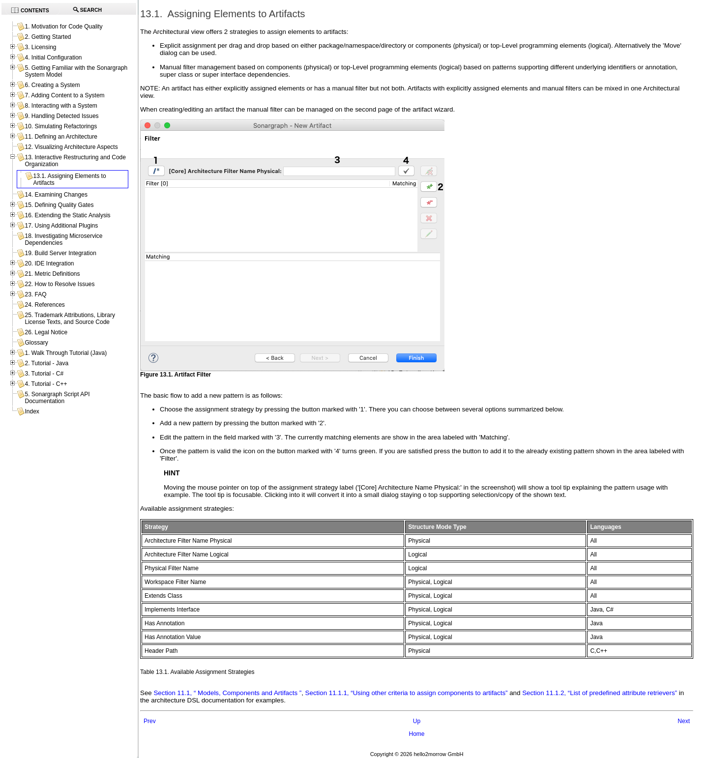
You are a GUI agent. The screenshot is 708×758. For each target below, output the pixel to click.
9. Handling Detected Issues (61, 116)
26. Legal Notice (46, 332)
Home (416, 733)
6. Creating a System (52, 85)
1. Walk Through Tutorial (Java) (66, 353)
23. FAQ (35, 294)
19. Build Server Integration (60, 253)
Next (684, 721)
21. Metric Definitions (52, 273)
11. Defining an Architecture (61, 136)
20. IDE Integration (49, 263)
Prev (150, 721)
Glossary (36, 342)
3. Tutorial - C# (44, 373)
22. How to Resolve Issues (59, 284)
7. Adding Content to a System (64, 95)
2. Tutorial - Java (46, 363)
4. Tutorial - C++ (46, 383)
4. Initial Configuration (53, 57)
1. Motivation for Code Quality (63, 26)
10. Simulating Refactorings (61, 126)
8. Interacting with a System (61, 105)
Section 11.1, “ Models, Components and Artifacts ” (227, 693)
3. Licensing (40, 47)
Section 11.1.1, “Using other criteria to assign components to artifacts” (406, 693)
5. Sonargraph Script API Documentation (57, 398)
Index (32, 411)
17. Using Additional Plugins (61, 225)
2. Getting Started (48, 36)
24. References (44, 304)
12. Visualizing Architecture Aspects (71, 147)
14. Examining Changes (56, 194)
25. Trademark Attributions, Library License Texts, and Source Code (70, 318)
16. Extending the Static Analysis (67, 215)
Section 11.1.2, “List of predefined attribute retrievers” (599, 693)
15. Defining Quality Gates (59, 205)
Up (416, 721)
